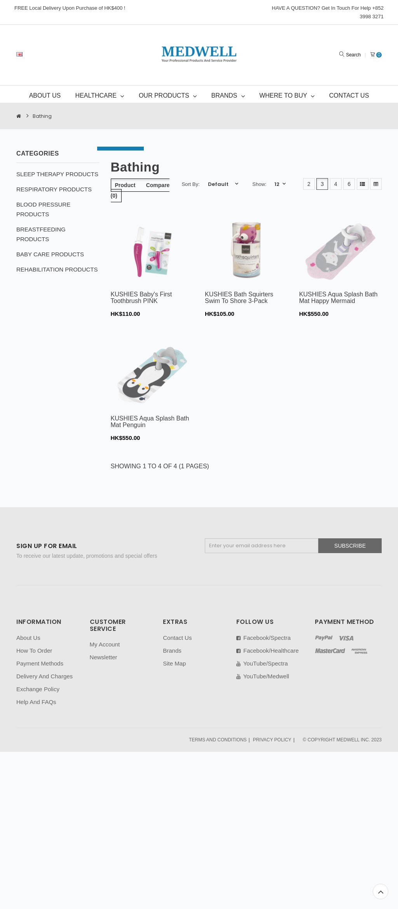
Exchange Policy (37, 689)
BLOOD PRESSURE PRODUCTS (43, 209)
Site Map (174, 663)
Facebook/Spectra (263, 637)
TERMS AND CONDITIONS (218, 740)
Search (353, 55)
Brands (172, 650)
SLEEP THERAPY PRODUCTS (57, 174)
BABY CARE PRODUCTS (50, 254)
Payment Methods (39, 663)
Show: (259, 184)
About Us (28, 637)
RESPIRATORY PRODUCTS (54, 189)
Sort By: (190, 184)
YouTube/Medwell (262, 676)
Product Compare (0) (140, 190)
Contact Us (177, 637)
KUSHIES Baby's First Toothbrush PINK (141, 298)
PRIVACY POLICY (272, 740)
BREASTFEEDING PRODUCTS (41, 234)
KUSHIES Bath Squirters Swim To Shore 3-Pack (239, 298)
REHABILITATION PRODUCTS (57, 269)
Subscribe (350, 546)
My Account (105, 644)
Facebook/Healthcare (267, 650)
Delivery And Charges (44, 676)
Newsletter (103, 657)
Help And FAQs (36, 702)
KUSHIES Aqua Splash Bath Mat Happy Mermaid (338, 298)
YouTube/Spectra (262, 663)
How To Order (34, 650)
